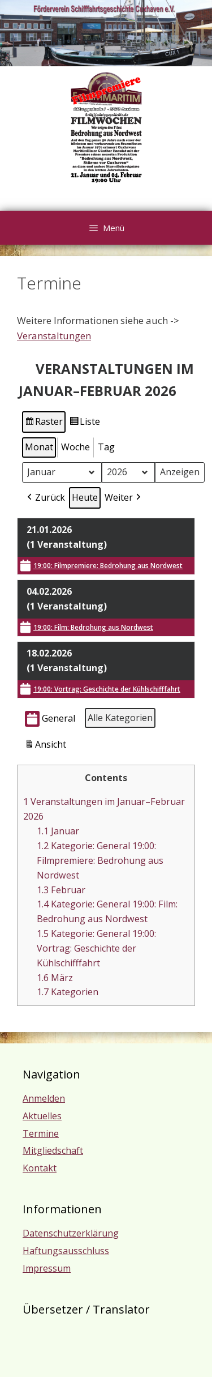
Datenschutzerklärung (71, 1233)
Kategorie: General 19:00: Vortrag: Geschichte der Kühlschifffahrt (96, 948)
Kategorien (67, 992)
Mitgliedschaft (53, 1150)
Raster (44, 423)
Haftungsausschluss (66, 1250)
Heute (85, 497)
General (50, 719)
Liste (84, 423)
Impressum (47, 1268)
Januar (58, 831)
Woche (75, 447)
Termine (41, 1133)
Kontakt (40, 1168)
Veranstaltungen (54, 335)
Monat (39, 447)
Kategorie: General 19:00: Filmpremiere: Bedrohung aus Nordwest (100, 860)
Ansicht (46, 746)
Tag (106, 447)
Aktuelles (42, 1116)
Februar (61, 890)
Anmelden (44, 1098)
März (55, 977)
